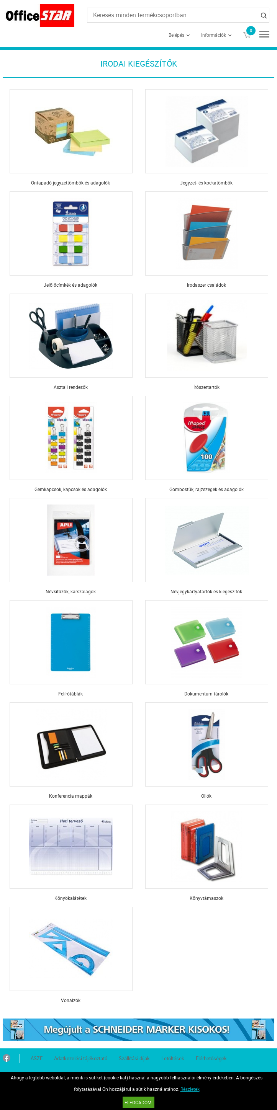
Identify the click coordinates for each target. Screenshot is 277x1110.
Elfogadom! (138, 1102)
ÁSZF (37, 1058)
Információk (213, 35)
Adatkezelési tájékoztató (80, 1058)
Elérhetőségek (211, 1058)
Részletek (190, 1089)
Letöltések (172, 1058)
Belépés (176, 35)
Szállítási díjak (134, 1058)
